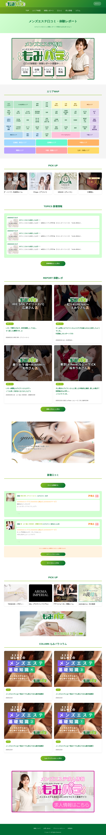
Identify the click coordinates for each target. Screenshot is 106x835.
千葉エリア (90, 134)
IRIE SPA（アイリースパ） (28, 496)
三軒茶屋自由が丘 (18, 127)
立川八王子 (8, 104)
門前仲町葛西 (85, 127)
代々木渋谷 (27, 127)
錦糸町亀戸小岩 (85, 120)
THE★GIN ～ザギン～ (16, 604)
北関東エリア (51, 142)
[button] (92, 59)
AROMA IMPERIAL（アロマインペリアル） (35, 604)
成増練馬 (37, 104)
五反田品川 (47, 127)
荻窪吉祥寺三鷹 (8, 112)
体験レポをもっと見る (53, 409)
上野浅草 (75, 112)
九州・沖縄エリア (83, 150)
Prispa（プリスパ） (40, 192)
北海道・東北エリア (19, 142)
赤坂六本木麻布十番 (46, 120)
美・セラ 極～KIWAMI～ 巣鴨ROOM (31, 524)
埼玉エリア (90, 104)
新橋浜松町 (56, 127)
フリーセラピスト (65, 134)
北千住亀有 (85, 112)
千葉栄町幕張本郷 (94, 128)
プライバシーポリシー (59, 828)
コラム (77, 10)
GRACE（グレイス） (65, 192)
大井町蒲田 (47, 134)
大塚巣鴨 (56, 112)
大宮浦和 (66, 104)
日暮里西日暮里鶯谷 (66, 112)
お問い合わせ (46, 828)
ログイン (97, 3)
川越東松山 (56, 104)
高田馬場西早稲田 (37, 112)
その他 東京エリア (23, 104)
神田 (66, 120)
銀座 (75, 128)
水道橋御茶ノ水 (56, 120)
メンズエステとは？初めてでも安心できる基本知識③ (74, 694)
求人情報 (68, 10)
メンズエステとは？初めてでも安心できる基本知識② (25, 746)
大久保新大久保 (27, 112)
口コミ (59, 10)
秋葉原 (75, 120)
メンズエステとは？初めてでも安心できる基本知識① (74, 746)
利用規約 (70, 828)
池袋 (47, 112)
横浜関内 (28, 134)
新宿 (28, 120)
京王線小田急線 (18, 120)
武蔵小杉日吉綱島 (8, 128)
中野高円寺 (18, 112)
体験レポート (49, 10)
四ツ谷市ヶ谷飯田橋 (37, 120)
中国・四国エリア (52, 150)
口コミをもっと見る (53, 563)
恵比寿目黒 (37, 127)
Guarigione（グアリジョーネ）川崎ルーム (60, 604)
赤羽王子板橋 (47, 104)
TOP (27, 10)
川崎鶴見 (37, 134)
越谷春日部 (75, 104)
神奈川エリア (13, 134)
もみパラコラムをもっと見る (53, 758)
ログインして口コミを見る (53, 554)
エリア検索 (36, 10)
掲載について (37, 828)
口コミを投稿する (53, 485)
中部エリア (83, 142)
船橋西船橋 (94, 120)
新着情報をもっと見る (53, 263)
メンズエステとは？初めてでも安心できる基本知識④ (25, 694)
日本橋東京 (66, 127)
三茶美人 (90, 192)
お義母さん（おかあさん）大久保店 (84, 604)
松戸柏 (94, 112)
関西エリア (20, 150)
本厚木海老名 (8, 120)
